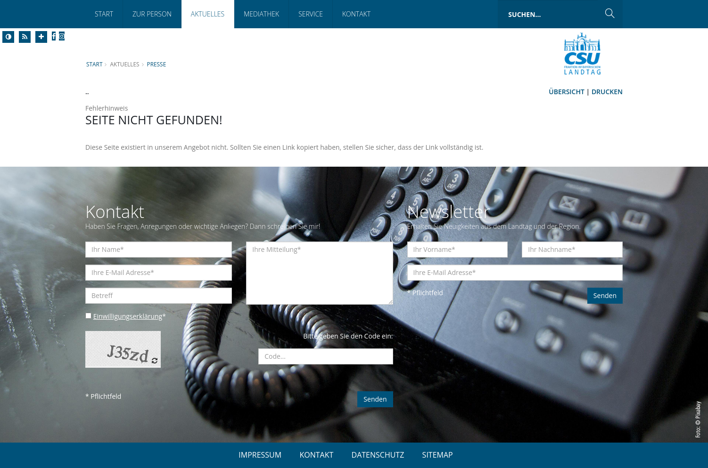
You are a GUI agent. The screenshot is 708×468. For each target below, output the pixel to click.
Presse (156, 64)
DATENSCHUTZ (378, 455)
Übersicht (567, 91)
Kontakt (356, 13)
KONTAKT (316, 455)
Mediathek (261, 13)
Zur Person (152, 13)
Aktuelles (207, 13)
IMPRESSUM (260, 455)
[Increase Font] (41, 37)
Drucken (607, 91)
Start (104, 13)
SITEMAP (437, 455)
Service (310, 13)
